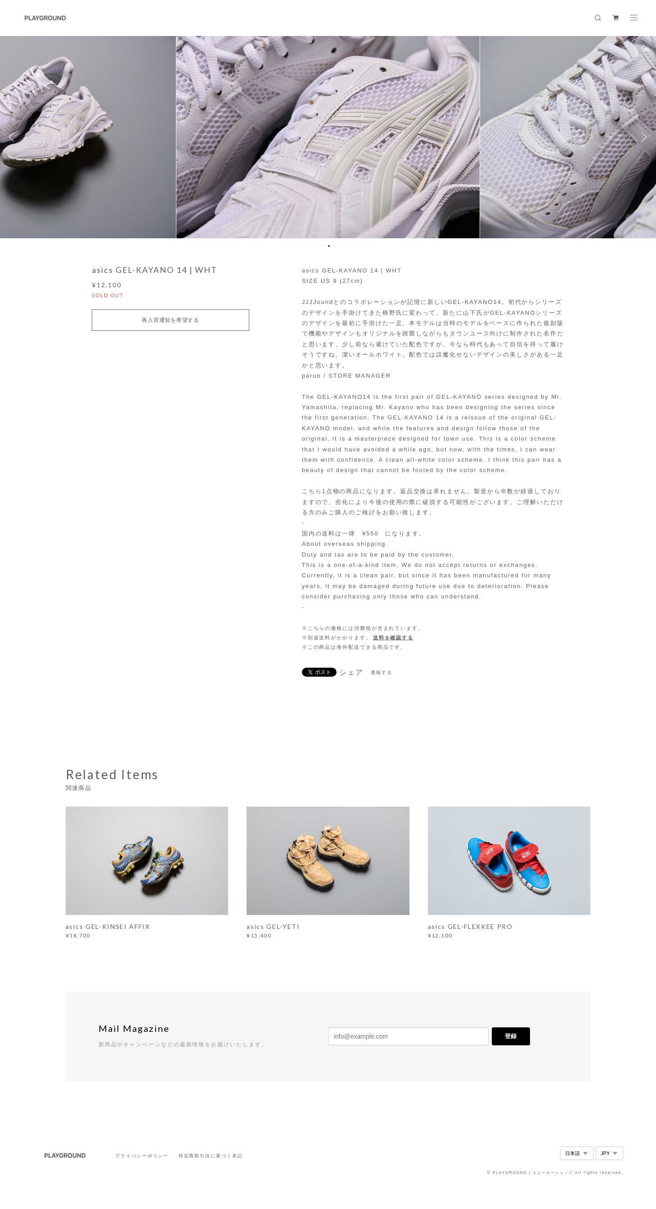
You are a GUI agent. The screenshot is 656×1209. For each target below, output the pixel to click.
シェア (351, 672)
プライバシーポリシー (142, 1155)
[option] (328, 137)
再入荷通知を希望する (170, 320)
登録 (511, 1036)
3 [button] (335, 246)
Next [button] (642, 137)
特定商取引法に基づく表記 (211, 1155)
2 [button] (329, 246)
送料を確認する (393, 637)
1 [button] (323, 246)
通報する (381, 672)
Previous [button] (13, 137)
